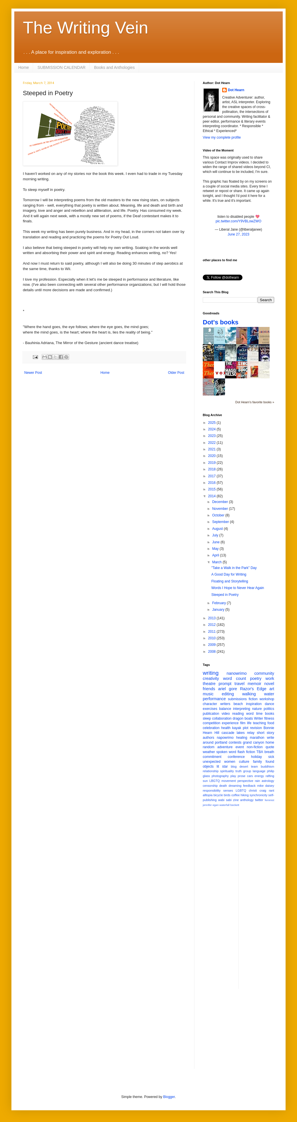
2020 (212, 456)
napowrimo (225, 738)
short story (265, 733)
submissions (237, 699)
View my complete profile (222, 137)
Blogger (169, 1097)
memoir (254, 683)
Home (23, 67)
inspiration (254, 704)
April (216, 555)
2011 (212, 632)
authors (208, 738)
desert (244, 766)
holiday (256, 757)
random (208, 747)
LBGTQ (214, 780)
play (233, 776)
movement (228, 780)
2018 (212, 469)
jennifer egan (210, 804)
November (220, 509)
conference (236, 757)
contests (235, 742)
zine (236, 800)
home (270, 742)
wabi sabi (225, 800)
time (259, 714)
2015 (212, 489)
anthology (247, 800)
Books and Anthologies (114, 67)
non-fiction (254, 747)
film (243, 723)
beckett (234, 804)
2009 (212, 645)
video (226, 714)
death (223, 785)
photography (220, 776)
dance (269, 704)
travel (239, 683)
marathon (257, 738)
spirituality (227, 771)
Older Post (176, 373)
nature (257, 709)
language (259, 771)
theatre (209, 683)
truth (238, 771)
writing (210, 673)
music (208, 694)
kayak (236, 728)
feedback (249, 785)
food (271, 723)
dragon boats (243, 718)
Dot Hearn (236, 90)
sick (271, 757)
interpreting (241, 709)
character (210, 704)
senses (228, 790)
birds (227, 795)
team (254, 766)
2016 (212, 483)
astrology (268, 780)
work (270, 678)
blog (233, 766)
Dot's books (220, 322)
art (271, 688)
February (219, 603)
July (215, 535)
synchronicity (258, 795)
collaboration (222, 718)
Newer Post (33, 373)
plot (245, 728)
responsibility (211, 790)
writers (225, 704)
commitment (212, 757)
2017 (212, 476)
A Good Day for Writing (228, 574)
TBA (259, 752)
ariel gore (227, 688)
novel (269, 683)
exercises (210, 709)
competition (211, 723)
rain (257, 780)
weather (209, 752)
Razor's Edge (253, 688)
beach (238, 704)
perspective (245, 780)
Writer (258, 718)
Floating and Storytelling (229, 581)
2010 (212, 638)
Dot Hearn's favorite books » (254, 402)
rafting (270, 776)
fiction (253, 699)
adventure (224, 747)
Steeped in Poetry (224, 595)
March (217, 562)
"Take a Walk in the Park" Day (234, 568)
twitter (259, 800)
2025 (212, 423)
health (226, 728)
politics (269, 709)
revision (256, 728)
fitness (269, 718)
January (218, 610)
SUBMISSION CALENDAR (61, 67)
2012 (212, 625)
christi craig (257, 790)
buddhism (267, 766)
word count (234, 678)
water (269, 694)
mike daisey (265, 785)
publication (211, 714)
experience (230, 723)
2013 (212, 618)
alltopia (207, 795)
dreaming (234, 785)
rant (271, 790)
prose (241, 776)
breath (269, 752)
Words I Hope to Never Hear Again (237, 588)
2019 (212, 463)
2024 (212, 429)
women (229, 762)
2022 (212, 443)
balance (225, 709)
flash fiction (246, 752)
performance (214, 698)
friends (209, 688)
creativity (211, 678)
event (240, 747)
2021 (212, 449)
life (249, 723)
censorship (210, 785)
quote (270, 747)
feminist (269, 800)
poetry (256, 678)
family (257, 762)
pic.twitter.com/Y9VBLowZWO (238, 221)
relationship (210, 771)
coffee (235, 795)
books (269, 714)
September (221, 522)
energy (259, 776)
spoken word (226, 752)
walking (249, 694)
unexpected (211, 762)
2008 (212, 652)
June (216, 542)
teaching (259, 723)
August (218, 529)
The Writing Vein (85, 27)
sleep (207, 718)
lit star (222, 766)
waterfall (224, 804)
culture (244, 762)
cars (250, 776)
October (218, 515)
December (220, 502)
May (216, 549)
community (264, 673)
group (247, 771)
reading (238, 714)
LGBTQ (241, 790)
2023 (212, 436)
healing (241, 738)
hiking (245, 795)
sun (205, 780)
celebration (211, 728)
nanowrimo (236, 673)
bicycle (218, 795)
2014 (212, 496)
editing (228, 694)
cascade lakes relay (238, 733)
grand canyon (253, 742)
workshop (267, 699)
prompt (225, 683)
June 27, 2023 (238, 234)
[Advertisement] (260, 901)
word (250, 714)
